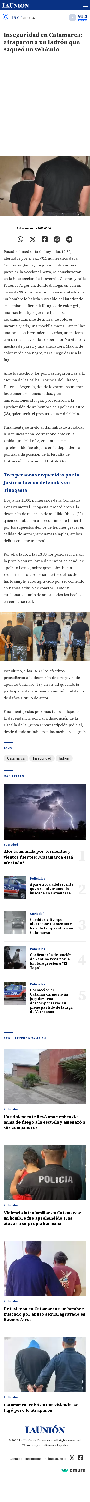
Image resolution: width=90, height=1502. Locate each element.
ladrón (64, 758)
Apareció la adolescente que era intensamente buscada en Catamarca (51, 888)
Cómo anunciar (55, 1458)
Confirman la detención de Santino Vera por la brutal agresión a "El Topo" (51, 961)
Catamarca (16, 758)
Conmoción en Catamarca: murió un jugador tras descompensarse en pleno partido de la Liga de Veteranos (51, 1001)
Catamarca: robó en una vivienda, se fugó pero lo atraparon (41, 1407)
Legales (62, 1445)
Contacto (16, 1458)
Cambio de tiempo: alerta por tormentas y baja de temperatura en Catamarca (51, 926)
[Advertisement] (45, 108)
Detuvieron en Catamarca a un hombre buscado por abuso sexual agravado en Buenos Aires (44, 1314)
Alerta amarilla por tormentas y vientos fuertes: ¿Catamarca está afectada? (38, 857)
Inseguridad (42, 758)
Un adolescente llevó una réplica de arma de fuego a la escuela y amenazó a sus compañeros (44, 1122)
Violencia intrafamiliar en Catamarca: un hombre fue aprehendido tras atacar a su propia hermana (42, 1218)
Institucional (33, 1458)
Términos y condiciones (39, 1445)
